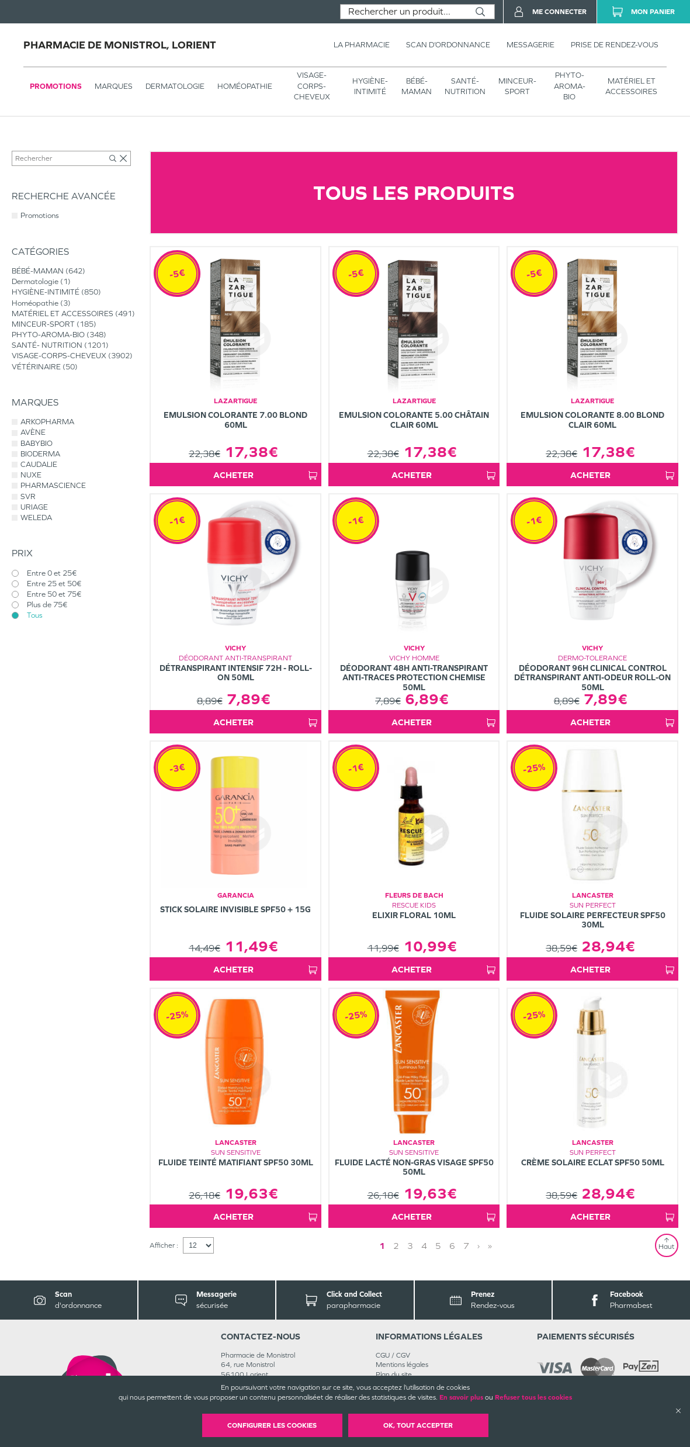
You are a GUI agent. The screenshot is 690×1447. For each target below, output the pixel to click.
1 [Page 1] (382, 1246)
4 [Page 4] (424, 1246)
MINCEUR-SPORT (517, 86)
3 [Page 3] (410, 1246)
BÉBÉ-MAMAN (416, 86)
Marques (114, 86)
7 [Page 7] (466, 1246)
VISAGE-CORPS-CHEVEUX (312, 86)
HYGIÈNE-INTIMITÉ (370, 86)
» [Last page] (490, 1246)
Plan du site (394, 1374)
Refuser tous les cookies (533, 1397)
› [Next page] (478, 1246)
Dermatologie (174, 86)
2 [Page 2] (396, 1246)
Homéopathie (244, 86)
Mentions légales (402, 1365)
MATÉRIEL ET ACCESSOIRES (631, 86)
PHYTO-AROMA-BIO (569, 86)
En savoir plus (461, 1397)
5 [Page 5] (438, 1246)
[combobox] (403, 12)
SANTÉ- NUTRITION (465, 86)
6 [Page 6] (452, 1246)
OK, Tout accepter (418, 1425)
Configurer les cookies (272, 1425)
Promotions (56, 86)
